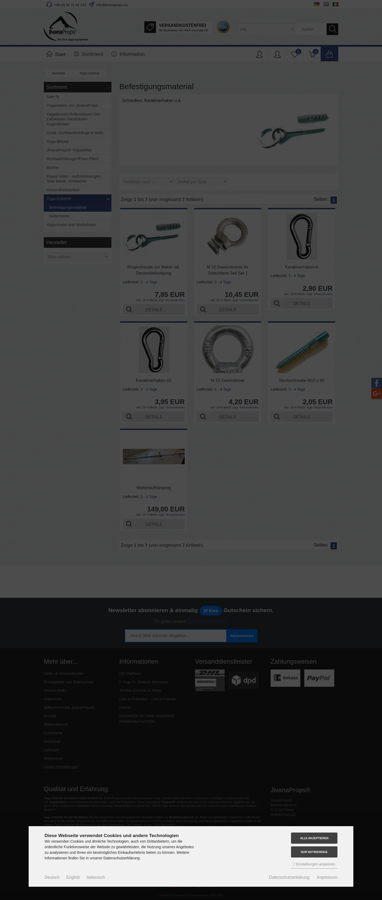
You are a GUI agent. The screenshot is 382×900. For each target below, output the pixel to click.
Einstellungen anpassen (314, 864)
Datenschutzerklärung (289, 877)
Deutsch (52, 877)
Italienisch (95, 877)
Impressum (327, 877)
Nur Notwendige (314, 852)
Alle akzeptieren (314, 838)
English (73, 877)
